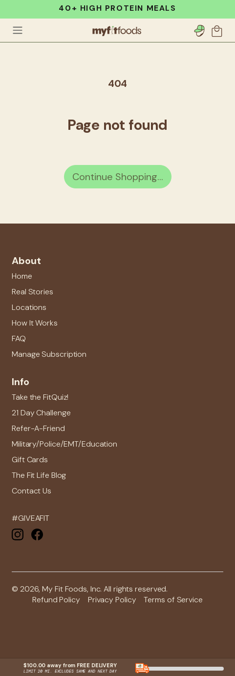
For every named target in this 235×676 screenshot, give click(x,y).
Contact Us (31, 491)
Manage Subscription (49, 354)
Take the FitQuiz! (40, 397)
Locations (29, 307)
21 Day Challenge (41, 413)
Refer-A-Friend (38, 428)
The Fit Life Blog (39, 475)
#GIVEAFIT (30, 518)
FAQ (19, 338)
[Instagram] (17, 534)
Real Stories (32, 292)
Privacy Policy (112, 599)
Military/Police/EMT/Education (64, 444)
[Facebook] (37, 534)
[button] (217, 30)
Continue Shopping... (117, 176)
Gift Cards (30, 459)
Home (22, 276)
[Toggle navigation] (17, 30)
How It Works (35, 323)
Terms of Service (173, 599)
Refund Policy (56, 599)
